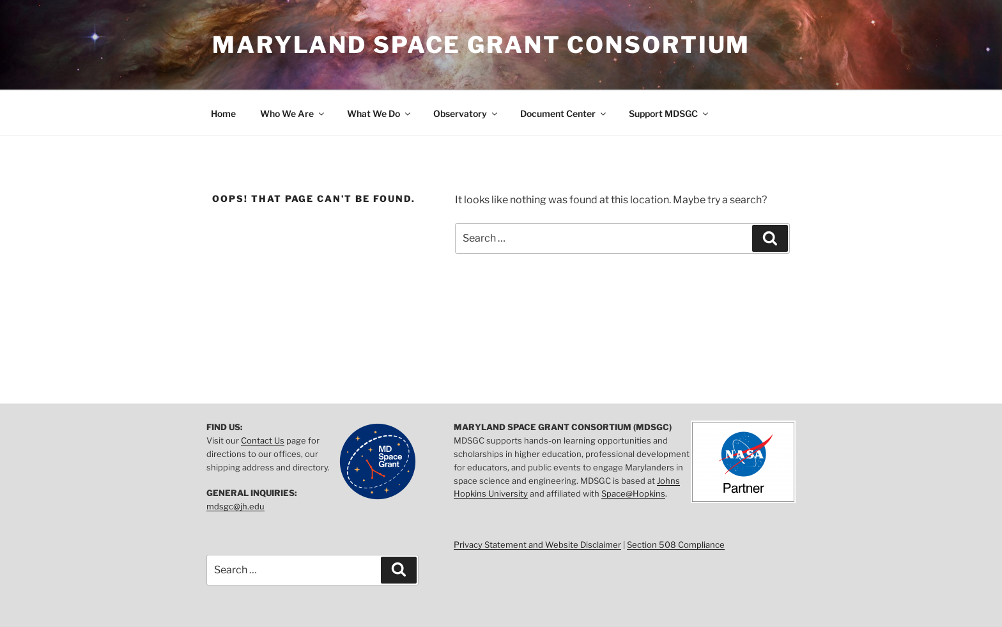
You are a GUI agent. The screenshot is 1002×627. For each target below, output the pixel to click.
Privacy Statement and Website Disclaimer (537, 544)
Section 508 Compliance (676, 544)
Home (223, 113)
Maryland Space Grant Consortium (481, 45)
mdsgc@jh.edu (235, 506)
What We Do (379, 113)
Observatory (466, 113)
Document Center (564, 113)
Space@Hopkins (633, 493)
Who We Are (293, 113)
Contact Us (262, 440)
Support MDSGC (669, 113)
